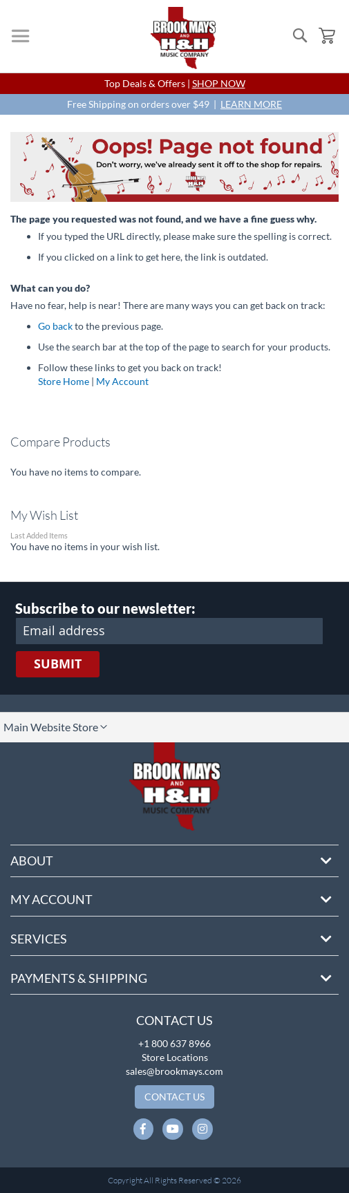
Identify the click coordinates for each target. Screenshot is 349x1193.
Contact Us (174, 1020)
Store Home (63, 381)
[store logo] (183, 38)
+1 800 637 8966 (174, 1043)
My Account (122, 381)
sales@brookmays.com (174, 1071)
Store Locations (175, 1057)
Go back (55, 326)
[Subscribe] (58, 664)
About (31, 860)
